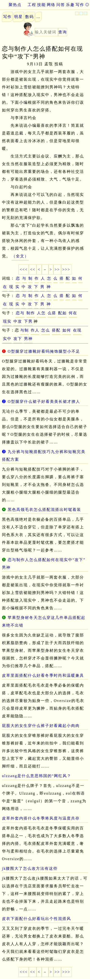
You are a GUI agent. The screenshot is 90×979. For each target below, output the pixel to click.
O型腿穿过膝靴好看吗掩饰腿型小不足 (44, 351)
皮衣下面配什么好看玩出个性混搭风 (36, 919)
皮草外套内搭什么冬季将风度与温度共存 (41, 818)
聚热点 (11, 5)
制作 (30, 313)
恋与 (20, 313)
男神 (28, 339)
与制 (24, 330)
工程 (32, 5)
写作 (80, 5)
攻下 (17, 339)
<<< (24, 269)
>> (57, 269)
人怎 (41, 313)
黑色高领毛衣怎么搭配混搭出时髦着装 (44, 510)
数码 (29, 17)
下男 (28, 321)
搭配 (56, 330)
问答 (60, 5)
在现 (77, 330)
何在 (73, 313)
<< (32, 269)
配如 (62, 313)
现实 (7, 321)
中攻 (17, 321)
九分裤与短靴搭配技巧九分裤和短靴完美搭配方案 (43, 455)
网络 (51, 5)
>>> (66, 269)
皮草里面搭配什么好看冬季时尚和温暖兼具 (43, 675)
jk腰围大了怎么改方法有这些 (30, 868)
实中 (7, 339)
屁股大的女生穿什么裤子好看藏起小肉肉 (41, 726)
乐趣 (70, 5)
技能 (41, 5)
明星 (18, 17)
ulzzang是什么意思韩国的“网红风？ (36, 776)
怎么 (45, 330)
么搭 (52, 313)
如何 (66, 330)
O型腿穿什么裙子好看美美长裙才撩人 (44, 401)
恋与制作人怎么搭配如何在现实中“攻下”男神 (43, 563)
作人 (35, 330)
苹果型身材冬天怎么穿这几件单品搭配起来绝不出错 (43, 621)
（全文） (20, 256)
